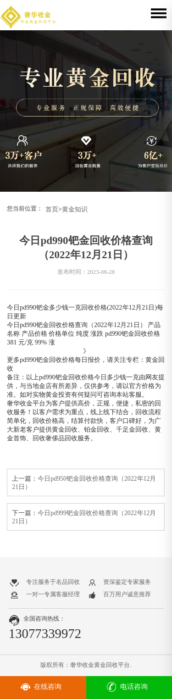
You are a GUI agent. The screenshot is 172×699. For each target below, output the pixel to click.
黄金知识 (75, 209)
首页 (51, 209)
